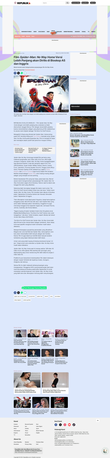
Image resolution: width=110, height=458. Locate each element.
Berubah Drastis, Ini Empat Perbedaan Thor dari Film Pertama (33, 150)
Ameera (16, 424)
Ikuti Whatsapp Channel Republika (34, 287)
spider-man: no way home (20, 296)
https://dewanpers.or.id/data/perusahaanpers (26, 452)
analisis (59, 31)
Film (23, 53)
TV (88, 31)
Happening (17, 36)
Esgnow (16, 432)
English (38, 432)
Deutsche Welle (76, 3)
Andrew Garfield (27, 171)
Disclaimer (16, 444)
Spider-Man (32, 173)
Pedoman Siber (40, 442)
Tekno (32, 36)
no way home (32, 296)
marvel (46, 296)
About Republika (18, 442)
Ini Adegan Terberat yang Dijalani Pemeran (47, 150)
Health (23, 36)
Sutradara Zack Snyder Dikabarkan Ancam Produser (19, 150)
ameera (17, 31)
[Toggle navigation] (15, 3)
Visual (26, 432)
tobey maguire (17, 300)
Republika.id (85, 3)
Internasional (17, 430)
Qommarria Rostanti (30, 70)
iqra (48, 31)
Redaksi (27, 442)
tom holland (57, 296)
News (53, 31)
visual (84, 31)
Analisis (27, 428)
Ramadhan (27, 435)
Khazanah (16, 426)
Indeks (93, 31)
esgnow (77, 31)
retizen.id (93, 3)
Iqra (26, 426)
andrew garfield (26, 300)
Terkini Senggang (75, 114)
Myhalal (28, 36)
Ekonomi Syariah (26, 31)
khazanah (41, 31)
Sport (37, 428)
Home (15, 53)
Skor (37, 424)
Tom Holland (37, 136)
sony (51, 296)
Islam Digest (39, 426)
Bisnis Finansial (68, 31)
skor (35, 31)
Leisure (19, 53)
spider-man (39, 296)
